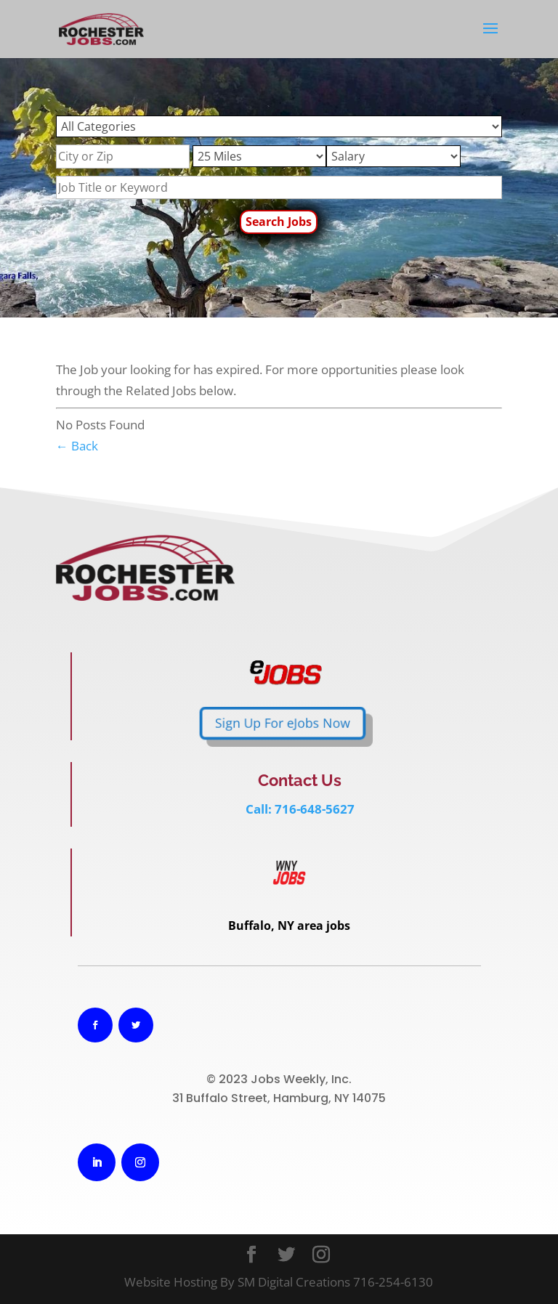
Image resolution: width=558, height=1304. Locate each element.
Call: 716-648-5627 (300, 809)
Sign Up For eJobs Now (195, 723)
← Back (77, 445)
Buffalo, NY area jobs (289, 926)
